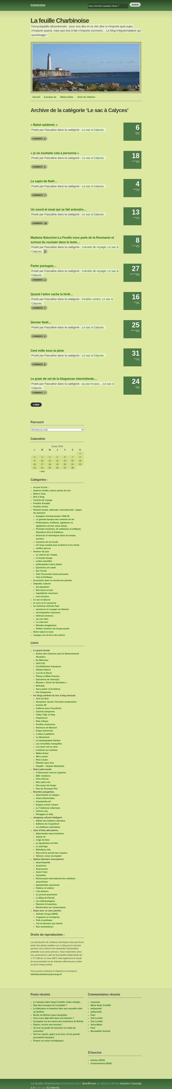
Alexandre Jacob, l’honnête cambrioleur (56, 702)
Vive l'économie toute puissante (52, 574)
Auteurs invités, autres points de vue (52, 490)
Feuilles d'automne (45, 724)
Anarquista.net (43, 801)
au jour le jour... (91, 383)
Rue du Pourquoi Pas (47, 788)
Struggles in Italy (44, 814)
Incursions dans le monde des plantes (52, 580)
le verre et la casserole (44, 603)
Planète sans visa (45, 763)
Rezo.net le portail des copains (51, 853)
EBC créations (43, 776)
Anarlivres (41, 866)
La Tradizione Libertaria (48, 808)
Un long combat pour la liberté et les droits (58, 545)
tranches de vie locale (47, 542)
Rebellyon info (43, 849)
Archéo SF (41, 705)
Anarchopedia (43, 862)
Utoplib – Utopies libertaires (50, 766)
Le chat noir (42, 622)
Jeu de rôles (42, 619)
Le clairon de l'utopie (46, 555)
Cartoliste (41, 875)
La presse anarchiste (46, 894)
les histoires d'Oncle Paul (46, 606)
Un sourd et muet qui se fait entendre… (58, 209)
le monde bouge (44, 558)
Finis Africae (42, 779)
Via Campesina (43, 692)
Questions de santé (46, 567)
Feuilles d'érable (41, 503)
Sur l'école (41, 571)
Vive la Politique (44, 577)
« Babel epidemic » (44, 124)
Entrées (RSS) (98, 1060)
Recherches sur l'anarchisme (51, 907)
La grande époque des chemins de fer (55, 519)
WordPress (89, 1083)
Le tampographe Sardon (48, 740)
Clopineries (42, 718)
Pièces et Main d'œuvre (48, 676)
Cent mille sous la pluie (47, 350)
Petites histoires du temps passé (52, 628)
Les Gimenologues (45, 901)
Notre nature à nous (43, 632)
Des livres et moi (44, 590)
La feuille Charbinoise (60, 20)
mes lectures (42, 596)
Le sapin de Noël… (44, 181)
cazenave (95, 1002)
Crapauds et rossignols (48, 917)
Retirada (40, 686)
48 (45, 223)
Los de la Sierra (44, 673)
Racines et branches (46, 904)
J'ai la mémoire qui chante (49, 923)
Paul (93, 1015)
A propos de (50, 97)
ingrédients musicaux (47, 593)
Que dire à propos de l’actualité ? (50, 1005)
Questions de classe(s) (47, 679)
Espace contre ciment (47, 805)
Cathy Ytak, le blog (45, 714)
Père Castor (42, 760)
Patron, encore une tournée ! (47, 1024)
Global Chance (43, 670)
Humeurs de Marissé (46, 727)
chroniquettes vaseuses (48, 612)
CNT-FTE (40, 663)
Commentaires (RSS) (101, 1063)
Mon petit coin (43, 782)
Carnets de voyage (94, 247)
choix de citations (86, 97)
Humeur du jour (41, 551)
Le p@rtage (42, 846)
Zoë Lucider (97, 1018)
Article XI (40, 837)
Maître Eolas (42, 753)
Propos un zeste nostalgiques (48, 1040)
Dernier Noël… (41, 322)
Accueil (36, 97)
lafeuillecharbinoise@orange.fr (46, 974)
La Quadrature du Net (47, 843)
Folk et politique (44, 920)
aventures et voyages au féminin (52, 609)
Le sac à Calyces (93, 129)
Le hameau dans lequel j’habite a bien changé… (57, 1002)
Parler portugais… (44, 266)
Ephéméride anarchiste (47, 885)
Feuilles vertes (91, 299)
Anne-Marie (96, 1024)
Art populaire (42, 587)
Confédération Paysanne (48, 666)
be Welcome (42, 660)
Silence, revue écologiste (49, 856)
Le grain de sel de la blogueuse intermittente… (64, 378)
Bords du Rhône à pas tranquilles (50, 1015)
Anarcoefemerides (45, 798)
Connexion (38, 5)
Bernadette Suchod (100, 1031)
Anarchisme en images (47, 795)
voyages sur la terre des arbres (49, 635)
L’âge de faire (43, 840)
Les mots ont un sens (47, 747)
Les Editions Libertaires (48, 827)
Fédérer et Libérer (45, 888)
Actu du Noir (42, 698)
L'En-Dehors (42, 891)
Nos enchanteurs (44, 927)
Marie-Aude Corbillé (101, 1005)
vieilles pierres (43, 548)
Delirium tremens (44, 616)
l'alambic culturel (42, 583)
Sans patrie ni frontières (48, 689)
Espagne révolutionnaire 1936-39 (52, 516)
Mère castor (42, 756)
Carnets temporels (45, 711)
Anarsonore (42, 869)
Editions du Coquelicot (47, 824)
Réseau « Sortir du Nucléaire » (51, 682)
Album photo (66, 97)
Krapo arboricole (44, 731)
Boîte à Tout (39, 494)
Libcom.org (42, 811)
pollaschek (96, 1008)
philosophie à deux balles (49, 564)
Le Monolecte (42, 737)
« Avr (42, 471)
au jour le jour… (41, 487)
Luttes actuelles (44, 561)
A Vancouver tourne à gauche (51, 772)
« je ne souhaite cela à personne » (55, 153)
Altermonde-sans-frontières (50, 833)
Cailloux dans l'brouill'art (48, 708)
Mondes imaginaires (46, 625)
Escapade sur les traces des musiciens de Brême (58, 1021)
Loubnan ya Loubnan (47, 750)
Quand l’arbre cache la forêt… (52, 294)
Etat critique (42, 721)
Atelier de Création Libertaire (50, 821)
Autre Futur (42, 872)
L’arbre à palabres (45, 734)
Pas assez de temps (46, 785)
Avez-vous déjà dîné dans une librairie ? (53, 1018)
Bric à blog (38, 497)
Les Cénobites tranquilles (49, 744)
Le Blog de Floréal (45, 898)
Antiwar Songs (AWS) (47, 914)
